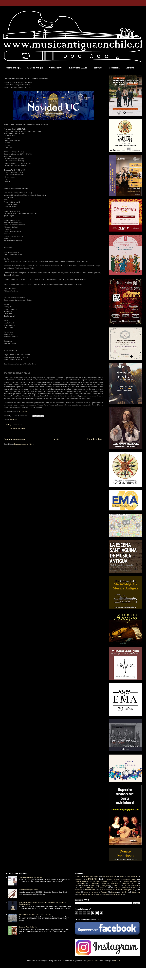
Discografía (113, 68)
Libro (101, 889)
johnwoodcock (92, 961)
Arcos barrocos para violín (28, 890)
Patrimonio (94, 892)
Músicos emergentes (124, 889)
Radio (123, 892)
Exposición (81, 887)
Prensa (114, 892)
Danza (84, 885)
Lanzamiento (90, 890)
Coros (104, 883)
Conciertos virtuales (100, 881)
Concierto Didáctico (113, 879)
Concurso (114, 881)
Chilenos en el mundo (109, 876)
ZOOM (106, 894)
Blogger (117, 961)
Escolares (136, 885)
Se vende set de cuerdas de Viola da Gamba (35, 914)
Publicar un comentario (17, 429)
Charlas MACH (56, 68)
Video (99, 894)
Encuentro (116, 885)
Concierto (13, 419)
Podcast (104, 892)
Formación (102, 887)
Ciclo (121, 876)
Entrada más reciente (15, 439)
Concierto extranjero (82, 881)
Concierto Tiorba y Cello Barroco (30, 877)
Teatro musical (82, 894)
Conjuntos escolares (130, 881)
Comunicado (78, 879)
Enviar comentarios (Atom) (23, 444)
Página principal (13, 68)
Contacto (129, 68)
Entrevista (127, 885)
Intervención (78, 889)
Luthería (109, 889)
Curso (77, 885)
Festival (90, 887)
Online (86, 892)
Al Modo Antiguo (35, 68)
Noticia (77, 892)
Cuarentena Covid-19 (128, 883)
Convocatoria (94, 883)
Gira (115, 887)
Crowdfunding (113, 883)
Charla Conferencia (91, 876)
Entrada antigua (95, 439)
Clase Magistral (131, 876)
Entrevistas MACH (78, 68)
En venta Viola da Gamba (28, 927)
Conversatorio (80, 883)
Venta (91, 894)
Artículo (77, 876)
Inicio (56, 439)
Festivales (97, 68)
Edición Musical (105, 885)
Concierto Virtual (129, 879)
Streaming (136, 892)
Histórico (124, 887)
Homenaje (134, 887)
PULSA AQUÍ (23, 412)
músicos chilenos (116, 894)
